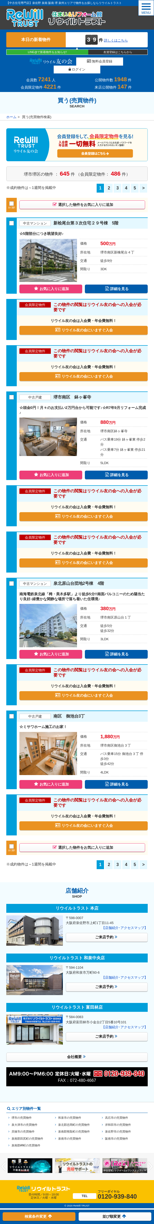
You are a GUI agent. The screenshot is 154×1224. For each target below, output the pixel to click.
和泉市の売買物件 (69, 1111)
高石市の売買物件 (116, 1111)
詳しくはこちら (116, 40)
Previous (4, 1160)
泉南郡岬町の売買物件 (26, 1138)
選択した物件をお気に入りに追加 (83, 196)
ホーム (11, 109)
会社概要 (76, 1050)
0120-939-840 (105, 1188)
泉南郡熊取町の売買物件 (74, 1125)
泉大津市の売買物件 (24, 1118)
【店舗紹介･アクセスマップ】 (125, 921)
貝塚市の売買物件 (23, 1125)
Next (150, 1160)
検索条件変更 (38, 1216)
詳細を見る (117, 281)
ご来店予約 (106, 930)
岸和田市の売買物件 (118, 1118)
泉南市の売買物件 (69, 1132)
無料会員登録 (77, 61)
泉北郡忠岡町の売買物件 (74, 1118)
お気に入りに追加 (51, 281)
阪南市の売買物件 (116, 1132)
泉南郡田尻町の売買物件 (27, 1132)
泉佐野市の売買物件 (118, 1125)
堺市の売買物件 (22, 1111)
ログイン (123, 61)
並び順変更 (114, 1216)
